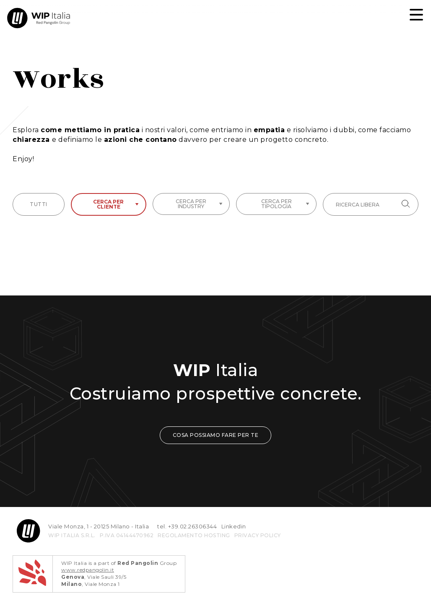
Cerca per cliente (116, 204)
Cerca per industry (199, 203)
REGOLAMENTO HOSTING (194, 535)
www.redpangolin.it (87, 570)
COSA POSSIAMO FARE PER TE (216, 435)
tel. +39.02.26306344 (187, 526)
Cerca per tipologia (285, 203)
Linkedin (233, 526)
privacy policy (257, 535)
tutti (38, 204)
